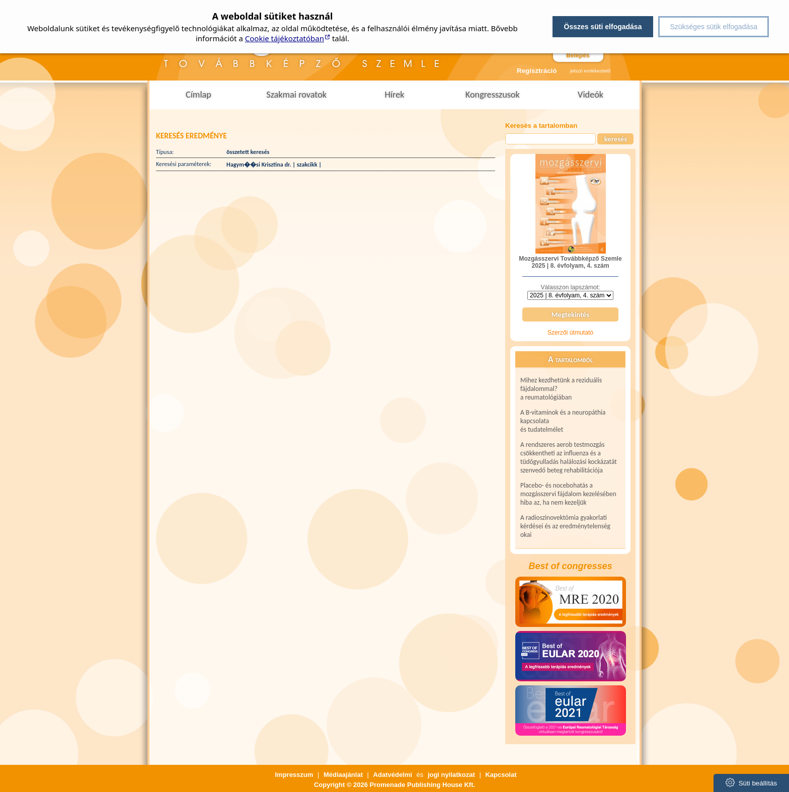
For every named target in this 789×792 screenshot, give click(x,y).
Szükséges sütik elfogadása (713, 27)
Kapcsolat (500, 774)
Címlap (198, 94)
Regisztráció (533, 70)
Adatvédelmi (392, 774)
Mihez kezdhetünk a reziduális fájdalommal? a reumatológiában (561, 389)
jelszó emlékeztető (590, 70)
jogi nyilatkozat (451, 774)
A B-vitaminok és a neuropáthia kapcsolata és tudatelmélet (562, 421)
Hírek (394, 94)
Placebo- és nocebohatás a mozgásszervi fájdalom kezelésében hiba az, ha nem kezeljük (568, 494)
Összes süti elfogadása (603, 27)
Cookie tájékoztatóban (284, 38)
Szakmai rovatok (296, 94)
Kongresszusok (492, 94)
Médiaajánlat (343, 774)
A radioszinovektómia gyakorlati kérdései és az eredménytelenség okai (565, 526)
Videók (590, 94)
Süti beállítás (751, 782)
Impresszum (294, 774)
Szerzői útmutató (570, 332)
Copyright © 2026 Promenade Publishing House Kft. (394, 784)
